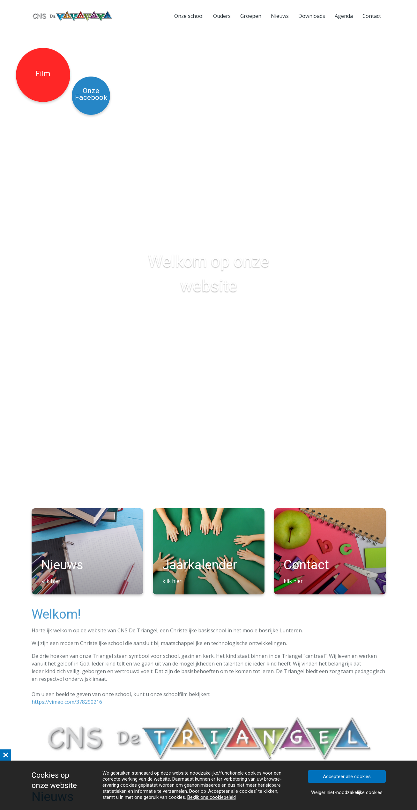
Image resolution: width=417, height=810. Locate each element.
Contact (371, 15)
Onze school (189, 15)
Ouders (222, 15)
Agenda (344, 15)
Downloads (311, 15)
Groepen (250, 15)
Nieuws (280, 15)
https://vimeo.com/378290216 (67, 703)
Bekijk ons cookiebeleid (211, 797)
